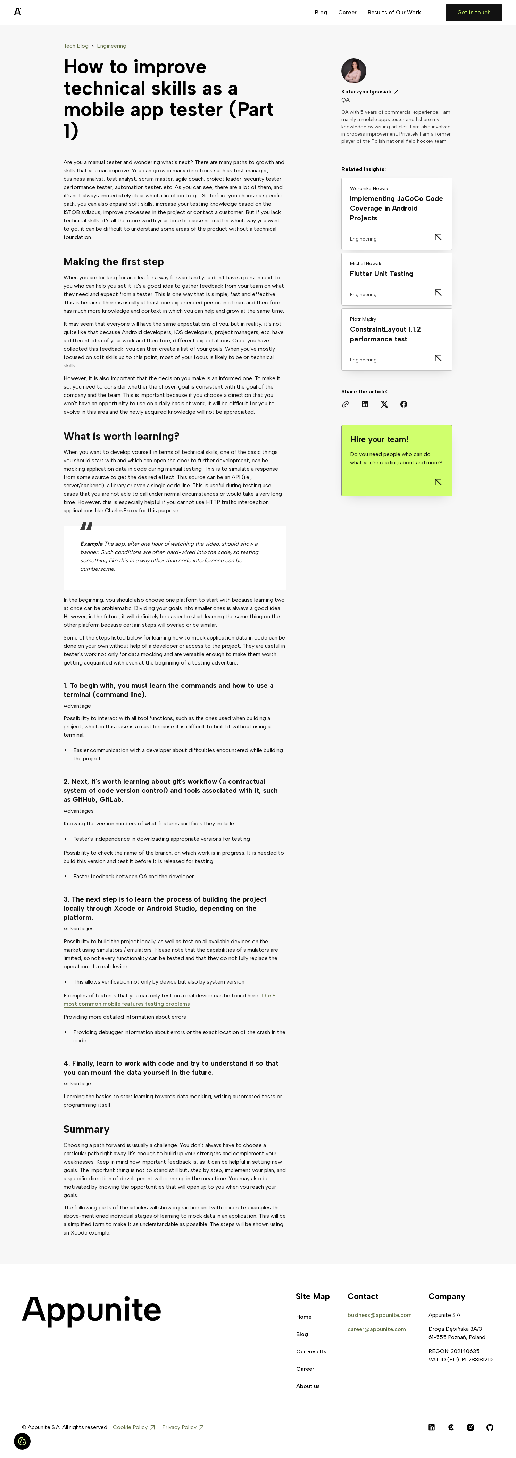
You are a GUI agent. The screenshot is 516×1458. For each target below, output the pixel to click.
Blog (321, 12)
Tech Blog (76, 45)
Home (303, 1316)
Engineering (111, 45)
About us (308, 1386)
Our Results (311, 1351)
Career (347, 12)
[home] (35, 12)
